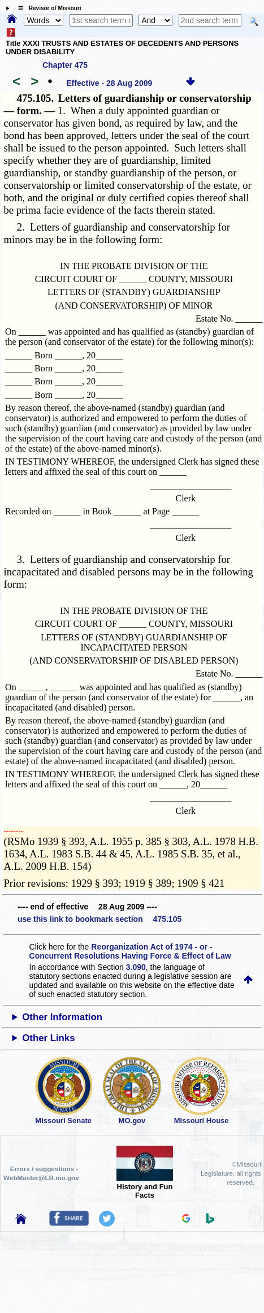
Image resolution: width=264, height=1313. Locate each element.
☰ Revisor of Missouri (46, 8)
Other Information (62, 1017)
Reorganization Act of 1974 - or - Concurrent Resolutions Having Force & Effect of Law (130, 951)
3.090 (136, 967)
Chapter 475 (65, 65)
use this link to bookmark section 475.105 (99, 919)
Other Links (48, 1038)
